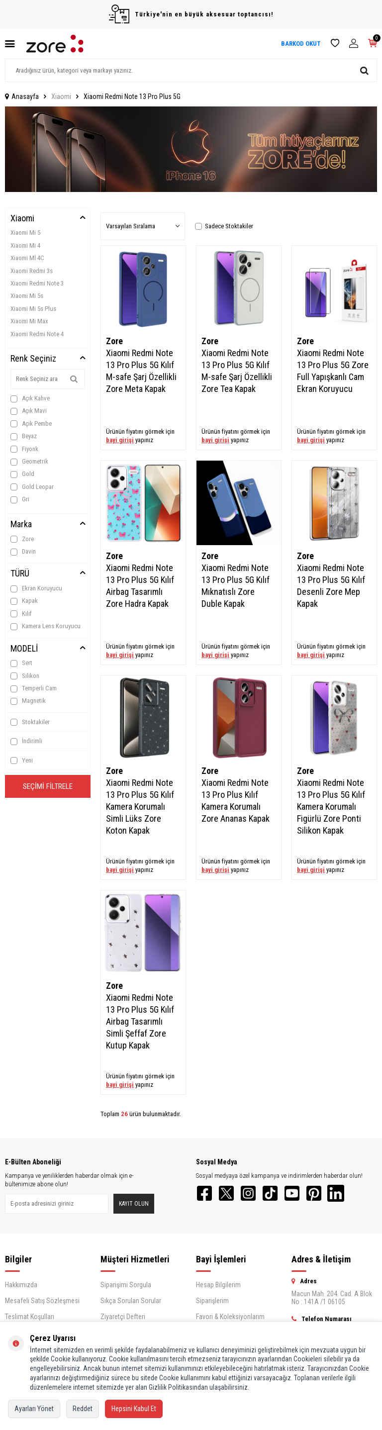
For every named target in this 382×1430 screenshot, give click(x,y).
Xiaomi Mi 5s (26, 295)
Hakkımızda (21, 1288)
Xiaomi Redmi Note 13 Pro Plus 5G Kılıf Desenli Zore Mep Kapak (331, 586)
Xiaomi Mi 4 (25, 245)
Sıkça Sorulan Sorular (130, 1304)
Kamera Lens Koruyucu (45, 626)
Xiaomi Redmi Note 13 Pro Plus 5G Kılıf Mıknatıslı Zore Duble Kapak (235, 586)
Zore (22, 539)
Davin (23, 552)
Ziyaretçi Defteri (122, 1320)
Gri (19, 499)
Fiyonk (24, 449)
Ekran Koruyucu (36, 588)
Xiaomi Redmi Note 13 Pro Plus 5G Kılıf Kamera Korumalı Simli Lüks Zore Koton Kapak (140, 806)
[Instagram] (256, 1195)
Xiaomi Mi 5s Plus (33, 308)
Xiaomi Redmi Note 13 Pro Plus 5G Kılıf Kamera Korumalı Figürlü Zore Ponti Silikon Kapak (331, 806)
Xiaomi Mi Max (29, 321)
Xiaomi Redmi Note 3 (37, 283)
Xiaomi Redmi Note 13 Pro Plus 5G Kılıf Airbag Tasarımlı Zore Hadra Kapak (140, 586)
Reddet (83, 1409)
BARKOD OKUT (301, 43)
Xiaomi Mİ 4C (27, 258)
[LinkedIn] (355, 1195)
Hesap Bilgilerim (218, 1288)
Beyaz (23, 436)
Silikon (24, 676)
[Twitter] (231, 1195)
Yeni (21, 760)
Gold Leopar (32, 487)
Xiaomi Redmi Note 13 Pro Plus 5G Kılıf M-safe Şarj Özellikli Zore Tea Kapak (236, 371)
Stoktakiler (30, 722)
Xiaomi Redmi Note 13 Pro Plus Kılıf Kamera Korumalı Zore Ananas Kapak (235, 800)
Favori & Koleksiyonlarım (230, 1320)
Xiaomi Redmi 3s (31, 271)
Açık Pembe (31, 424)
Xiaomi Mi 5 (25, 232)
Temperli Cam (33, 688)
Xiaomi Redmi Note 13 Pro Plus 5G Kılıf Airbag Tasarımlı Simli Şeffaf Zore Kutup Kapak (140, 1021)
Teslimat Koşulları (29, 1320)
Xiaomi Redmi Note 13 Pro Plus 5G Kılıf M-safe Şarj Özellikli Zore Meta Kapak (141, 371)
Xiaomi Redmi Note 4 (37, 334)
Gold (22, 474)
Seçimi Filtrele (47, 787)
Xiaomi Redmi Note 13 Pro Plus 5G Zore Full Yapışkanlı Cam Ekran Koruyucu (333, 371)
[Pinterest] (330, 1195)
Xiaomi (61, 96)
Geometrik (29, 462)
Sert (21, 663)
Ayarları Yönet (34, 1409)
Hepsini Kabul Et (133, 1409)
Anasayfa (22, 96)
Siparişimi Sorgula (125, 1288)
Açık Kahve (30, 398)
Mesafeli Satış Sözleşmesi (42, 1304)
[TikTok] (280, 1195)
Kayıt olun (134, 1205)
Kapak (24, 601)
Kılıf (21, 614)
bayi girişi (120, 440)
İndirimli (26, 741)
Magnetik (28, 701)
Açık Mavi (28, 411)
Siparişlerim (212, 1304)
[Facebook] (206, 1195)
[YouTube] (305, 1195)
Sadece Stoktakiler (224, 226)
